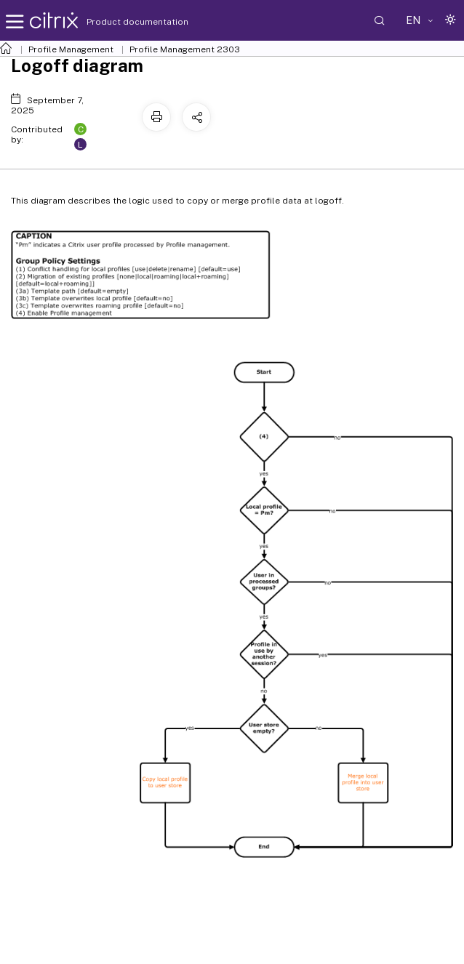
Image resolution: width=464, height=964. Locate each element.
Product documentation (119, 22)
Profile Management (70, 49)
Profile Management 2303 (184, 49)
